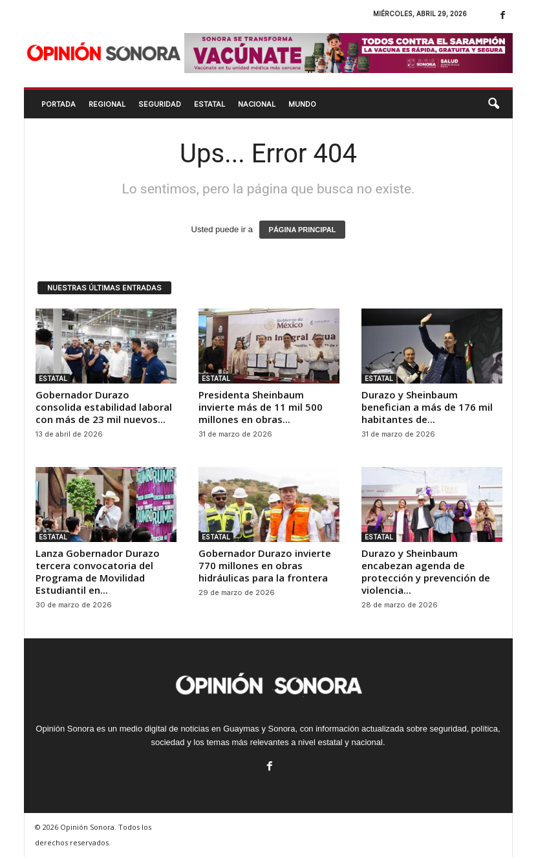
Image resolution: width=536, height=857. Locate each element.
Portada (58, 104)
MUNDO (302, 104)
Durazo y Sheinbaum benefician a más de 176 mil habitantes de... (427, 407)
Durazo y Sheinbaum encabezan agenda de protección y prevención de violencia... (425, 571)
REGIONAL (107, 104)
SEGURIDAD (159, 104)
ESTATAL (209, 104)
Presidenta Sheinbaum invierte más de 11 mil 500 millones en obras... (260, 407)
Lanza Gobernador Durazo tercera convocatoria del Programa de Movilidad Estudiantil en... (98, 571)
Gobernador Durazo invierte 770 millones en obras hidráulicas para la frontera (264, 565)
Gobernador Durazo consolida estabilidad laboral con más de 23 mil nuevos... (104, 407)
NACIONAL (256, 104)
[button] (493, 104)
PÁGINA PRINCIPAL (302, 229)
